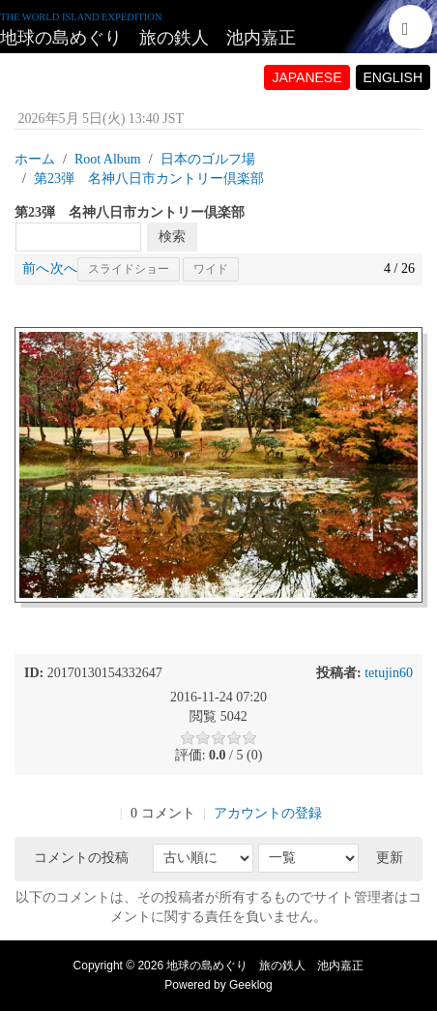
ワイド (210, 269)
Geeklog (251, 985)
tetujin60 (388, 673)
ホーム (35, 159)
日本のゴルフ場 (207, 159)
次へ (63, 268)
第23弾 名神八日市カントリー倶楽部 (149, 178)
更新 (389, 857)
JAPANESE (306, 77)
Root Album (107, 159)
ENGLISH (393, 77)
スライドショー (128, 269)
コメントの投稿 (81, 857)
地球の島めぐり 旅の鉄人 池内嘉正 (148, 37)
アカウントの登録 (268, 813)
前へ (35, 268)
